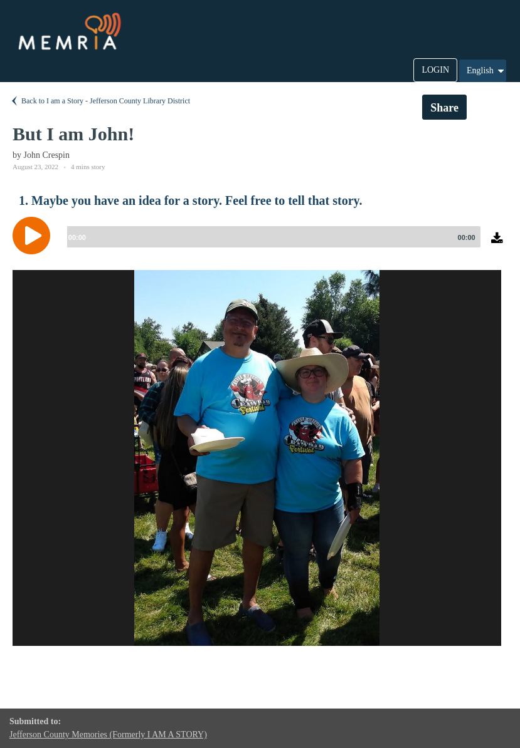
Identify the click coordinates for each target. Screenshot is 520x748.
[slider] (271, 236)
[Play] (34, 235)
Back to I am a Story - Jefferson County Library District (99, 100)
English (486, 71)
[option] (257, 458)
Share (444, 107)
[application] (260, 244)
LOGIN (435, 70)
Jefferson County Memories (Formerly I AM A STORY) (108, 734)
